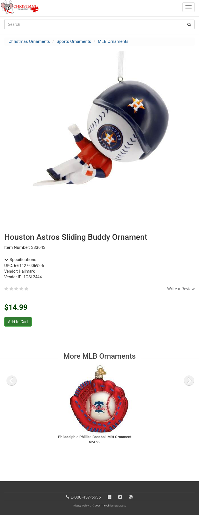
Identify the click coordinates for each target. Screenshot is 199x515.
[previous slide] (11, 380)
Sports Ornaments (74, 41)
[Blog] (131, 497)
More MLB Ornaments (99, 356)
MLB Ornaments (113, 41)
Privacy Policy (81, 505)
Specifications (20, 259)
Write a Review (181, 288)
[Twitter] (120, 497)
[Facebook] (109, 497)
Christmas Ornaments (29, 41)
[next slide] (189, 380)
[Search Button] (189, 24)
